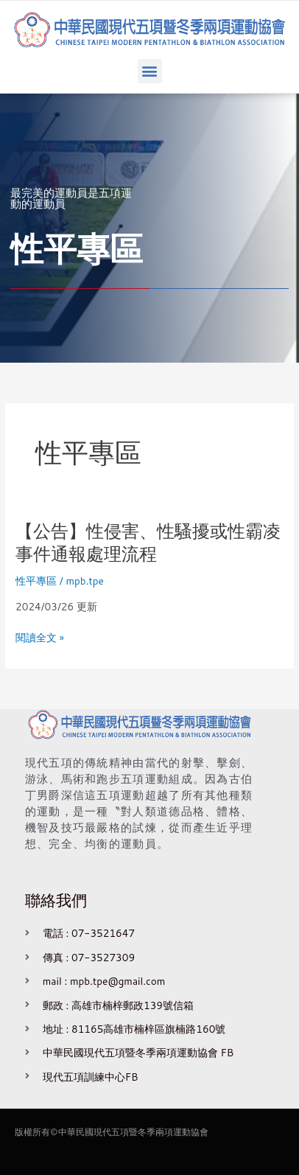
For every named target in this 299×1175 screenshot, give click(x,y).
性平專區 (36, 580)
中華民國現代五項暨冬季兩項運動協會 (133, 1132)
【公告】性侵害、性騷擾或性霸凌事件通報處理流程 (148, 542)
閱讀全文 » (39, 638)
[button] (150, 71)
